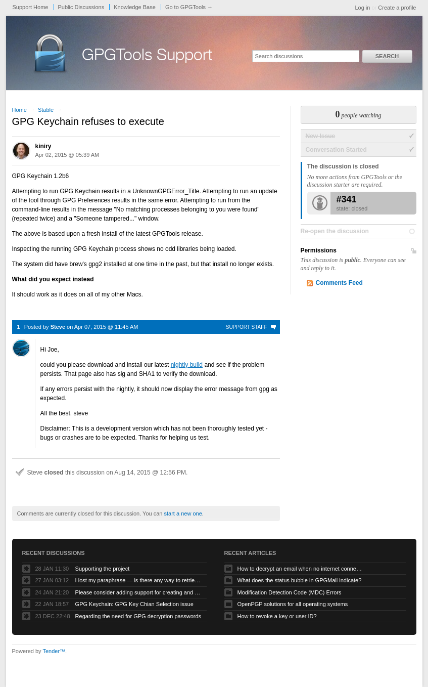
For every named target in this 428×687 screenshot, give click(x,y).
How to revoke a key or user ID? (277, 616)
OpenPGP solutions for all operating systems (292, 604)
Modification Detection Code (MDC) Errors (289, 592)
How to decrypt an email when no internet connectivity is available (300, 569)
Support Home (31, 7)
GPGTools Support (147, 57)
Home (19, 110)
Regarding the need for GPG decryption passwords (138, 616)
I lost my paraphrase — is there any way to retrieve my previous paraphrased (138, 580)
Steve (58, 327)
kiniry (43, 146)
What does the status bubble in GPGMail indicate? (299, 580)
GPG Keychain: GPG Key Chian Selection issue (134, 604)
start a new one (183, 513)
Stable (46, 110)
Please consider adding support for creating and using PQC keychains (138, 592)
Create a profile (397, 8)
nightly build (187, 364)
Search (387, 56)
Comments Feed (339, 282)
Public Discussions (81, 7)
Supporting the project (102, 569)
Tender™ (53, 651)
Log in (362, 8)
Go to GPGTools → (189, 7)
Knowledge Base (135, 7)
